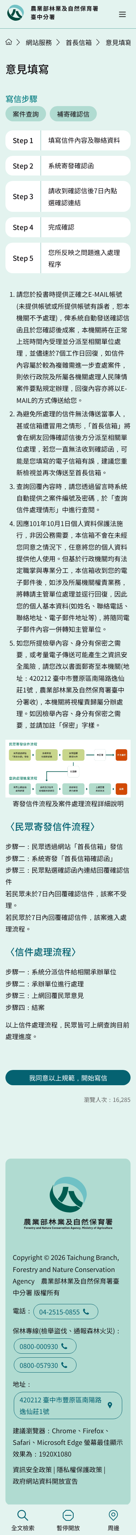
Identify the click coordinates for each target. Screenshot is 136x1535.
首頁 (8, 42)
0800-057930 (45, 1365)
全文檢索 (22, 1521)
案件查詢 (26, 113)
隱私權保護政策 (79, 1469)
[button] (122, 14)
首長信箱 (79, 42)
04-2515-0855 (65, 1311)
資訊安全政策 (32, 1469)
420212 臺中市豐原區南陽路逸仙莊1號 (68, 1405)
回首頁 (52, 13)
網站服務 (39, 42)
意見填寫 (119, 42)
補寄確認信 (73, 113)
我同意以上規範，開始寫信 (68, 1077)
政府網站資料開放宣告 (45, 1481)
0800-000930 (45, 1346)
